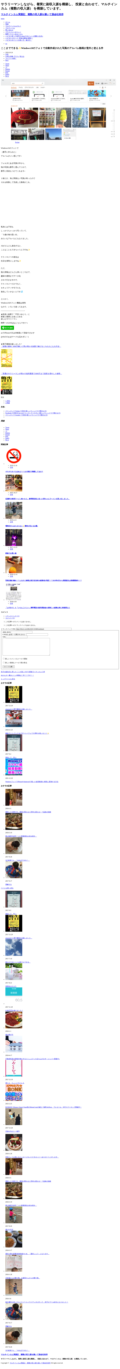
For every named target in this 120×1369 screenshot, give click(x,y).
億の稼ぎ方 (9, 1038)
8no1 (7, 60)
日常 (7, 54)
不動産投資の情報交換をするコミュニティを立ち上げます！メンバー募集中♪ (32, 1062)
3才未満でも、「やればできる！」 (17, 864)
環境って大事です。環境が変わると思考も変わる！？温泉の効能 (28, 815)
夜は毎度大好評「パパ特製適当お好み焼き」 (21, 839)
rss (6, 44)
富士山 (22, 56)
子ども (16, 56)
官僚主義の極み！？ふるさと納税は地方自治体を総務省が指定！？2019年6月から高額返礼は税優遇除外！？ (43, 580)
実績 (7, 24)
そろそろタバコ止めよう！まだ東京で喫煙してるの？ (24, 471)
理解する (8, 888)
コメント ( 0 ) (10, 618)
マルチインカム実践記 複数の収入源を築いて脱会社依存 (32, 14)
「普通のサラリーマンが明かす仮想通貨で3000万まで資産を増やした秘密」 (31, 374)
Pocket (17, 142)
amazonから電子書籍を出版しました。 (18, 712)
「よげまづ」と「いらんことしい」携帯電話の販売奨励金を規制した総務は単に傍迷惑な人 (37, 608)
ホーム (7, 22)
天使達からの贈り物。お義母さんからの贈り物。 (22, 1281)
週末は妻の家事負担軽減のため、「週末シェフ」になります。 (27, 1257)
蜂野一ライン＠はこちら (14, 34)
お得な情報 (9, 56)
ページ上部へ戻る (7, 891)
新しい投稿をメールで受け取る (16, 666)
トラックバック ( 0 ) (12, 616)
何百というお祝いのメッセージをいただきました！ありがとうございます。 (32, 1160)
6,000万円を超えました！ (14, 1014)
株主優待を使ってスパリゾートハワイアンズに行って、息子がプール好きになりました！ (36, 1305)
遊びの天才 (9, 1233)
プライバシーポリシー (13, 32)
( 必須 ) (7, 632)
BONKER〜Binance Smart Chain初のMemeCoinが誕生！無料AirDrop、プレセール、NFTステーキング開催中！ (43, 1110)
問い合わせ (9, 30)
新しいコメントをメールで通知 (16, 662)
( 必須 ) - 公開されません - (14, 634)
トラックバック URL (8, 629)
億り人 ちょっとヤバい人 (14, 1086)
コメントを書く (10, 58)
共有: (7, 401)
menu (2, 18)
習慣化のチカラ (10, 990)
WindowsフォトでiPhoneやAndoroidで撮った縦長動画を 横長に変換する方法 (31, 785)
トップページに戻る (8, 682)
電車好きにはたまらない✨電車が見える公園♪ (21, 526)
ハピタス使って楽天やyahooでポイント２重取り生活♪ (24, 36)
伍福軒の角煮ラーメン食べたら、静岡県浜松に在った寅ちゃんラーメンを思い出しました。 (37, 499)
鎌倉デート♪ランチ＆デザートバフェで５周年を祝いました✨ (27, 737)
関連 (7, 403)
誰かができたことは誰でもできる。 (18, 965)
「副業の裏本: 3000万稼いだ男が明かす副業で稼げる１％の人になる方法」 (31, 346)
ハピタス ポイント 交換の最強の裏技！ (19, 38)
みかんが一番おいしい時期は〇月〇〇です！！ (17, 679)
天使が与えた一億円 (12, 1135)
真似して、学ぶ (10, 761)
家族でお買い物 (10, 553)
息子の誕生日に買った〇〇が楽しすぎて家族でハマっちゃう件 (23, 675)
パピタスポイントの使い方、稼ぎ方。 (18, 40)
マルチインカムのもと (13, 26)
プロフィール (10, 28)
